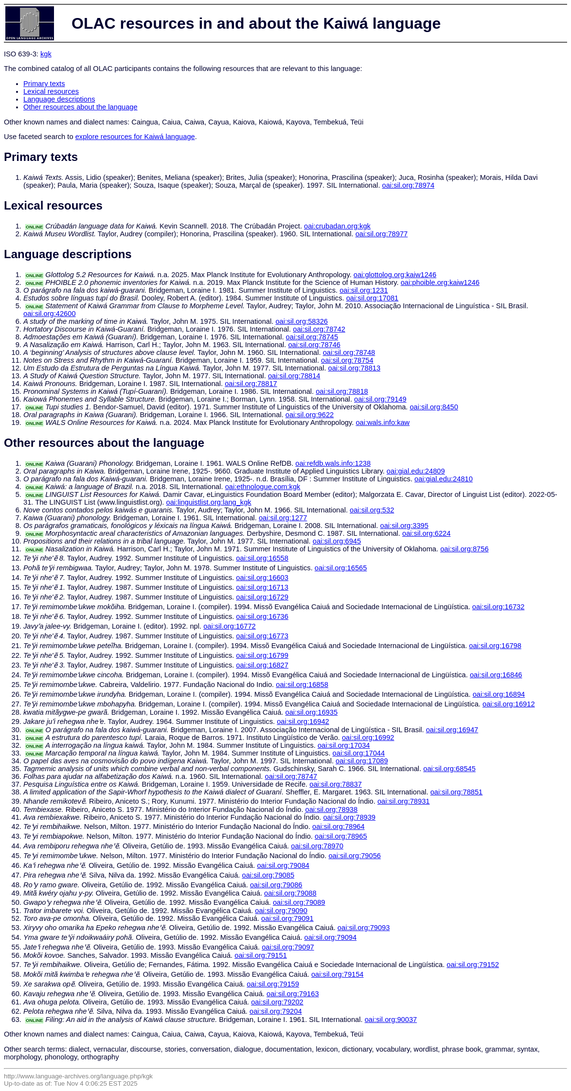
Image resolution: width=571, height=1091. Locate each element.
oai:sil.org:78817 (251, 383)
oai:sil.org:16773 (262, 636)
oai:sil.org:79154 (337, 974)
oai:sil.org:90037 (391, 1019)
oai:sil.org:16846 (496, 675)
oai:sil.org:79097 (288, 947)
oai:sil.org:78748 (349, 352)
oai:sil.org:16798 (495, 646)
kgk (46, 54)
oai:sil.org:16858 (302, 684)
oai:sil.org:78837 (335, 784)
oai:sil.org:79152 (472, 964)
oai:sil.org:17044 (359, 753)
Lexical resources (51, 91)
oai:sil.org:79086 (276, 885)
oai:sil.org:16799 (262, 655)
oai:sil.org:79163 (293, 994)
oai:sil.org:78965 (341, 836)
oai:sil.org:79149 (380, 399)
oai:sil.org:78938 (331, 809)
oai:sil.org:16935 (312, 712)
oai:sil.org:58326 (301, 321)
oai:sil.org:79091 (287, 918)
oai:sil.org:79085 (268, 875)
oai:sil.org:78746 (314, 345)
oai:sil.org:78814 (294, 376)
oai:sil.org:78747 (291, 776)
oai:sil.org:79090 (281, 911)
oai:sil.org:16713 (262, 587)
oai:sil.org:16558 (262, 558)
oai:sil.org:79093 (364, 928)
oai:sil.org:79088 (290, 893)
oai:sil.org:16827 (262, 665)
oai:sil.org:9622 (310, 415)
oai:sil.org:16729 (262, 597)
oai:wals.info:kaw (383, 422)
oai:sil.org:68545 (449, 769)
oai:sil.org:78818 (342, 391)
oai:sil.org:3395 (404, 525)
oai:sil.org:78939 (349, 817)
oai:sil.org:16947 (452, 730)
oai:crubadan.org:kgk (337, 226)
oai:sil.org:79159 (273, 984)
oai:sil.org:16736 (262, 616)
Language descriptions (59, 99)
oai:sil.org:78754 (347, 360)
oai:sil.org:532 (372, 510)
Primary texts (44, 84)
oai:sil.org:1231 (363, 290)
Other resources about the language (80, 107)
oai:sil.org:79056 (354, 856)
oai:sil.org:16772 (229, 626)
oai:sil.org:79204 (276, 1011)
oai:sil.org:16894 (499, 694)
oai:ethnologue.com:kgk (263, 487)
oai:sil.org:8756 (464, 549)
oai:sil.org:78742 (319, 329)
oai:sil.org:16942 (303, 721)
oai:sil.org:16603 (262, 577)
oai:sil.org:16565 (341, 568)
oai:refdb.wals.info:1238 (333, 463)
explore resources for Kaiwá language (135, 137)
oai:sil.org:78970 (317, 846)
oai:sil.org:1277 (283, 518)
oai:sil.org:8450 (434, 407)
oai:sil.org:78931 (403, 801)
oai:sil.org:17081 (372, 298)
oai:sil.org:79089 (299, 902)
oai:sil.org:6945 (337, 541)
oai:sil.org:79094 (330, 937)
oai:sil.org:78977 (382, 234)
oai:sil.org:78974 (408, 185)
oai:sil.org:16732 (498, 607)
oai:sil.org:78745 (312, 337)
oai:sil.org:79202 (277, 1002)
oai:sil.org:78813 (354, 368)
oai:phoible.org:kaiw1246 (440, 282)
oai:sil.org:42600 (49, 313)
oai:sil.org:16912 (508, 704)
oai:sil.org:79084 (283, 865)
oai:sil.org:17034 (344, 745)
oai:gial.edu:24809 (416, 471)
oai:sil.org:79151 (260, 955)
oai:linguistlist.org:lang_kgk (208, 502)
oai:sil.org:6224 (426, 533)
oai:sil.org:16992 (368, 737)
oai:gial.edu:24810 (443, 479)
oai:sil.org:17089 (362, 761)
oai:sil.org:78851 (456, 792)
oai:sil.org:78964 (338, 826)
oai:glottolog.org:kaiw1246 (395, 275)
